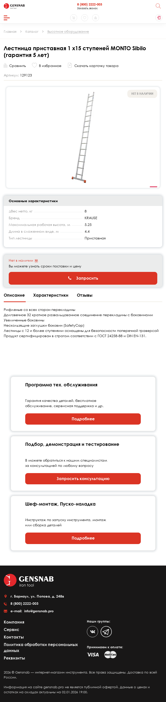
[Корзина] (73, 17)
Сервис (11, 629)
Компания (14, 622)
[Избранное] (84, 17)
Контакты (14, 637)
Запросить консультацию (83, 478)
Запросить (83, 278)
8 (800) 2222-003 (89, 4)
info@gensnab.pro (38, 611)
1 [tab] (153, 186)
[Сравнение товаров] (95, 17)
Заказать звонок (87, 7)
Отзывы (84, 295)
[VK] (92, 631)
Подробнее (83, 418)
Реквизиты (14, 658)
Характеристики (51, 295)
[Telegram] (106, 631)
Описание (15, 295)
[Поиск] (158, 6)
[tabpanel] (83, 137)
